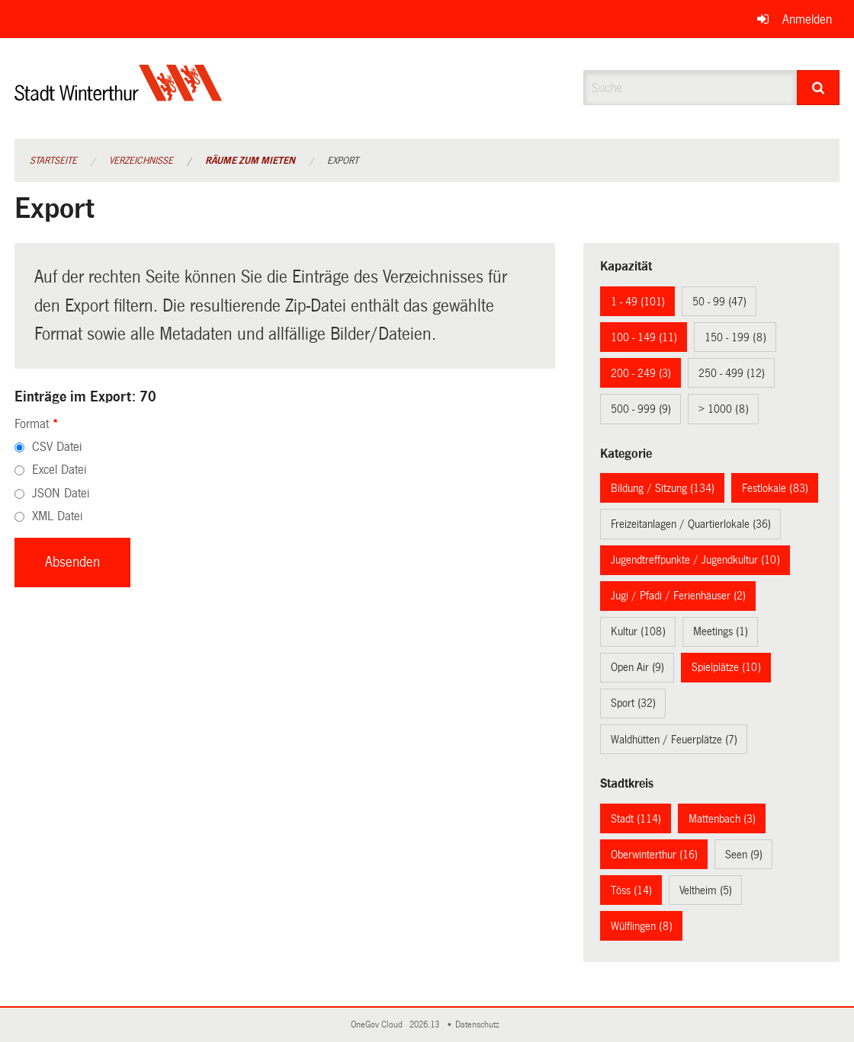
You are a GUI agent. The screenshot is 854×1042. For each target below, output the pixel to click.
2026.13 (425, 1025)
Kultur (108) (638, 631)
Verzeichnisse (141, 160)
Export (342, 160)
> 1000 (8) (723, 409)
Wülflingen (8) (642, 926)
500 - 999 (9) (641, 409)
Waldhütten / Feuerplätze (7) (674, 740)
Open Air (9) (637, 667)
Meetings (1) (720, 631)
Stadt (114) (636, 819)
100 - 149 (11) (644, 337)
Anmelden (807, 19)
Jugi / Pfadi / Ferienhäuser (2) (678, 596)
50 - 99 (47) (719, 302)
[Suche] (818, 87)
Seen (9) (743, 855)
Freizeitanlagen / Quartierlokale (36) (691, 524)
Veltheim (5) (705, 890)
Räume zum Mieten (250, 160)
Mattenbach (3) (722, 819)
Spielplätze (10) (726, 667)
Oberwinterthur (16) (654, 855)
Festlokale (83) (775, 488)
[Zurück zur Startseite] (118, 95)
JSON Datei (60, 493)
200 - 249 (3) (641, 373)
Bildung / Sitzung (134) (662, 488)
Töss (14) (631, 890)
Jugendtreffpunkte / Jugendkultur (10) (695, 560)
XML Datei (57, 516)
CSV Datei (57, 446)
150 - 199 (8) (735, 337)
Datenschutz (479, 1025)
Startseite (53, 160)
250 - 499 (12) (731, 373)
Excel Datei (59, 469)
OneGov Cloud (379, 1025)
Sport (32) (633, 703)
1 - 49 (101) (638, 302)
